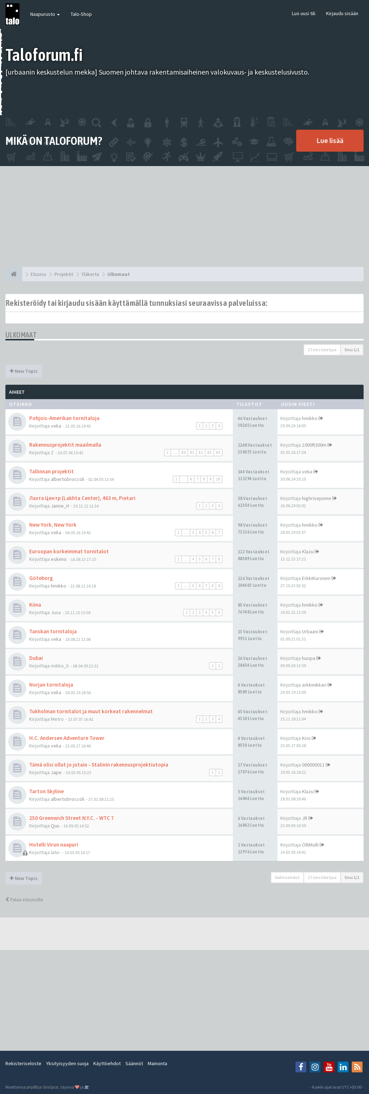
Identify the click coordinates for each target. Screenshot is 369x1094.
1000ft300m (314, 445)
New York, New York (52, 524)
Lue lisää (329, 140)
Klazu (308, 551)
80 (183, 452)
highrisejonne (316, 498)
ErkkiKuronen (316, 578)
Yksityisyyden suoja (67, 1063)
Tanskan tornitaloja (53, 631)
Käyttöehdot (107, 1063)
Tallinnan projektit (51, 471)
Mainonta (157, 1063)
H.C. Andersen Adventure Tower (67, 737)
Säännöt (134, 1063)
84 (218, 452)
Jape (56, 772)
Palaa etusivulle (24, 899)
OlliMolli (310, 844)
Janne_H (60, 506)
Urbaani (310, 631)
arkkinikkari (314, 685)
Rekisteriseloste (23, 1063)
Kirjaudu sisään (342, 13)
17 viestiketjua (322, 349)
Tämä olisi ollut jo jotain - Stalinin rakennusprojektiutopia (98, 764)
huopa (308, 658)
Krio (306, 738)
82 (201, 452)
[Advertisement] (184, 216)
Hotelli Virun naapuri (53, 844)
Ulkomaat (21, 335)
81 (192, 452)
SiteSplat (51, 1087)
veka (56, 426)
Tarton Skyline (46, 791)
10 (218, 479)
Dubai (36, 658)
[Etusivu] (13, 274)
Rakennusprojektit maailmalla (65, 444)
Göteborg (41, 578)
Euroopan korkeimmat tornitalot (69, 551)
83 (209, 452)
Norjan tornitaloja (51, 684)
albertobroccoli (67, 479)
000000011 (313, 765)
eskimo (59, 559)
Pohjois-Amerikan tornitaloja (64, 418)
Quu (55, 825)
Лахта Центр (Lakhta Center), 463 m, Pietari (82, 498)
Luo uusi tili (303, 13)
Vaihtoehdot (287, 877)
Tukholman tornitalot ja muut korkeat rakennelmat (91, 711)
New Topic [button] (24, 371)
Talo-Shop (81, 14)
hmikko (309, 418)
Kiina (35, 604)
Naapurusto (45, 14)
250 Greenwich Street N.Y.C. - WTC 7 (71, 817)
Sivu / (351, 349)
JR (304, 818)
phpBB (31, 1087)
